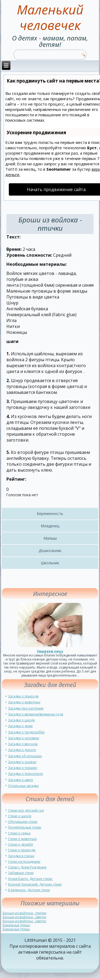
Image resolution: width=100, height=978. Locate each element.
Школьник (50, 562)
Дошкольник (50, 550)
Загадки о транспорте (25, 773)
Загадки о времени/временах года (35, 714)
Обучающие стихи (22, 821)
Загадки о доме (20, 726)
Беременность (50, 513)
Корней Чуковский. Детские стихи (35, 884)
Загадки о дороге (22, 750)
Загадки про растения (25, 708)
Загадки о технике (22, 768)
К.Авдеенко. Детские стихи (29, 890)
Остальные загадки (23, 785)
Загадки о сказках (22, 762)
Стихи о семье (19, 833)
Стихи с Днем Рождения (27, 867)
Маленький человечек (50, 17)
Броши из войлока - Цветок (24, 917)
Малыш (50, 538)
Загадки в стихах (21, 856)
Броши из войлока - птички (24, 913)
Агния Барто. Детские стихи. (30, 878)
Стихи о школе (19, 816)
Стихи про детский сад (26, 810)
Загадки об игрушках (25, 756)
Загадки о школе (21, 720)
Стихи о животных (22, 839)
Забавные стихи (21, 873)
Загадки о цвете (20, 780)
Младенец (50, 525)
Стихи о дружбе (20, 844)
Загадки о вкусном (23, 744)
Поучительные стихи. (25, 827)
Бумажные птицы (16, 925)
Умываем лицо (50, 651)
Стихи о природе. (22, 850)
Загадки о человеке (23, 738)
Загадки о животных (24, 702)
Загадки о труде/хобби (26, 732)
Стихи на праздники (24, 861)
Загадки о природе (23, 696)
